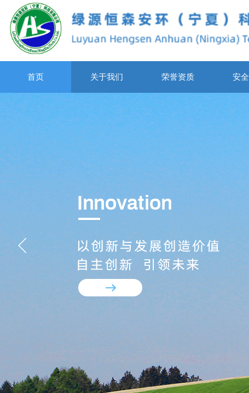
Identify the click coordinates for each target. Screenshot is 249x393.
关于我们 (106, 77)
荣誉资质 (177, 77)
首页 (35, 77)
